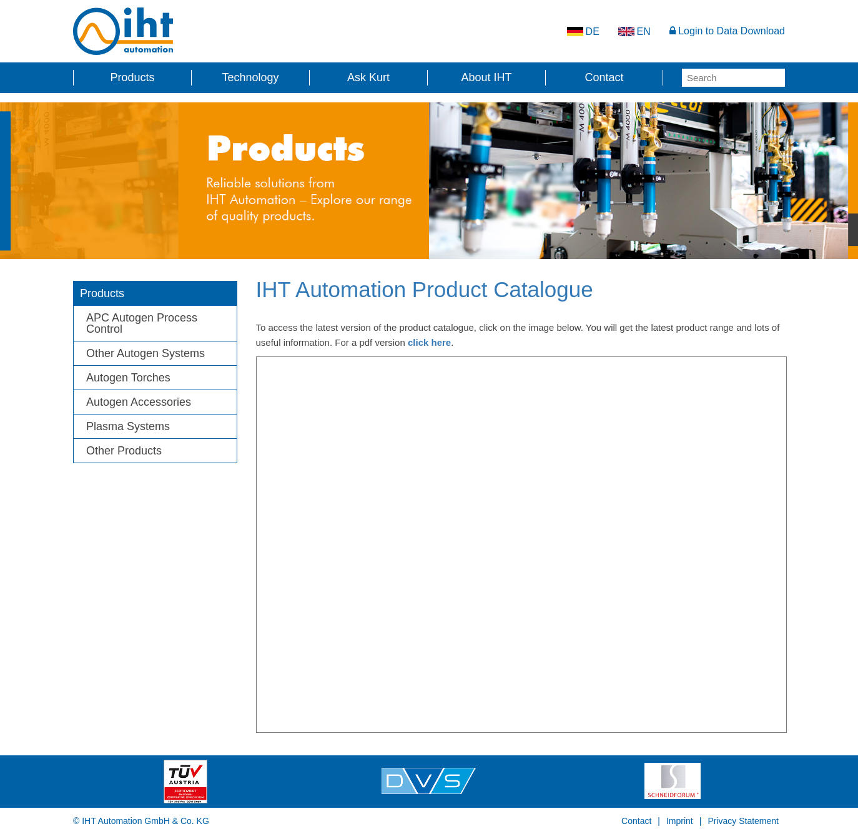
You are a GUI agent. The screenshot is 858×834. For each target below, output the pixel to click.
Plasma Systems (128, 426)
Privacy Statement (743, 821)
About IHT (486, 77)
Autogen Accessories (138, 402)
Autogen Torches (128, 377)
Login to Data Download (727, 31)
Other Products (124, 450)
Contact (603, 77)
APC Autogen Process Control (141, 323)
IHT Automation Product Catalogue (424, 289)
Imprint (679, 821)
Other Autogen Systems (145, 353)
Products (132, 77)
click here (429, 342)
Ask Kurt (368, 77)
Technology (250, 77)
